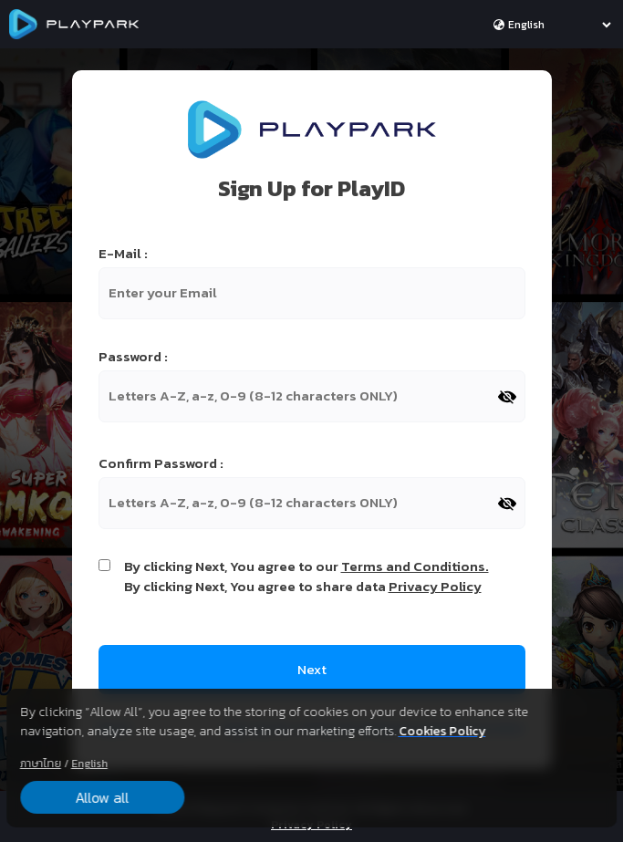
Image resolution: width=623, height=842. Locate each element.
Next (312, 669)
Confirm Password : (161, 463)
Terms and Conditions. (415, 566)
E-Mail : (123, 254)
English (89, 763)
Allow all (102, 797)
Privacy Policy (435, 586)
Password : (133, 357)
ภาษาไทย (40, 763)
